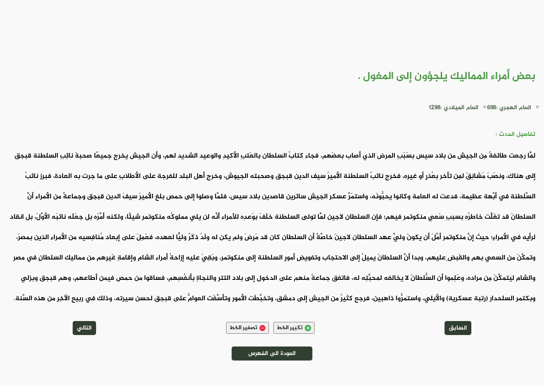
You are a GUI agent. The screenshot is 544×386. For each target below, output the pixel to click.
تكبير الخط (294, 327)
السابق (458, 328)
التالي (84, 328)
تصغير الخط (248, 327)
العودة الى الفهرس (272, 353)
